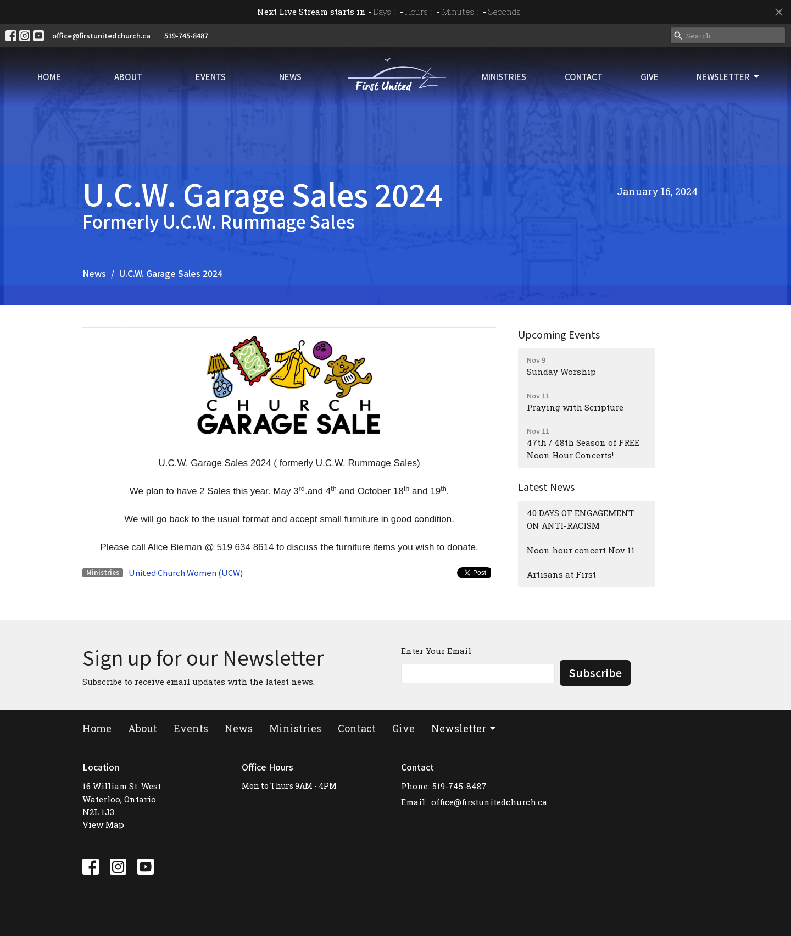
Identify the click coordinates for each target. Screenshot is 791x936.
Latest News (546, 486)
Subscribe (595, 672)
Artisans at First (561, 574)
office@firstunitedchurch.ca (101, 35)
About (128, 76)
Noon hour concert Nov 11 (581, 550)
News (290, 76)
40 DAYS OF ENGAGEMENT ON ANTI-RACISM (580, 519)
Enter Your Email (436, 650)
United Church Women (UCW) (186, 572)
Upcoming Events (559, 334)
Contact (584, 76)
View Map (103, 824)
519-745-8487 (186, 35)
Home (49, 76)
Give (649, 76)
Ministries (504, 76)
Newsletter (729, 76)
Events (211, 76)
